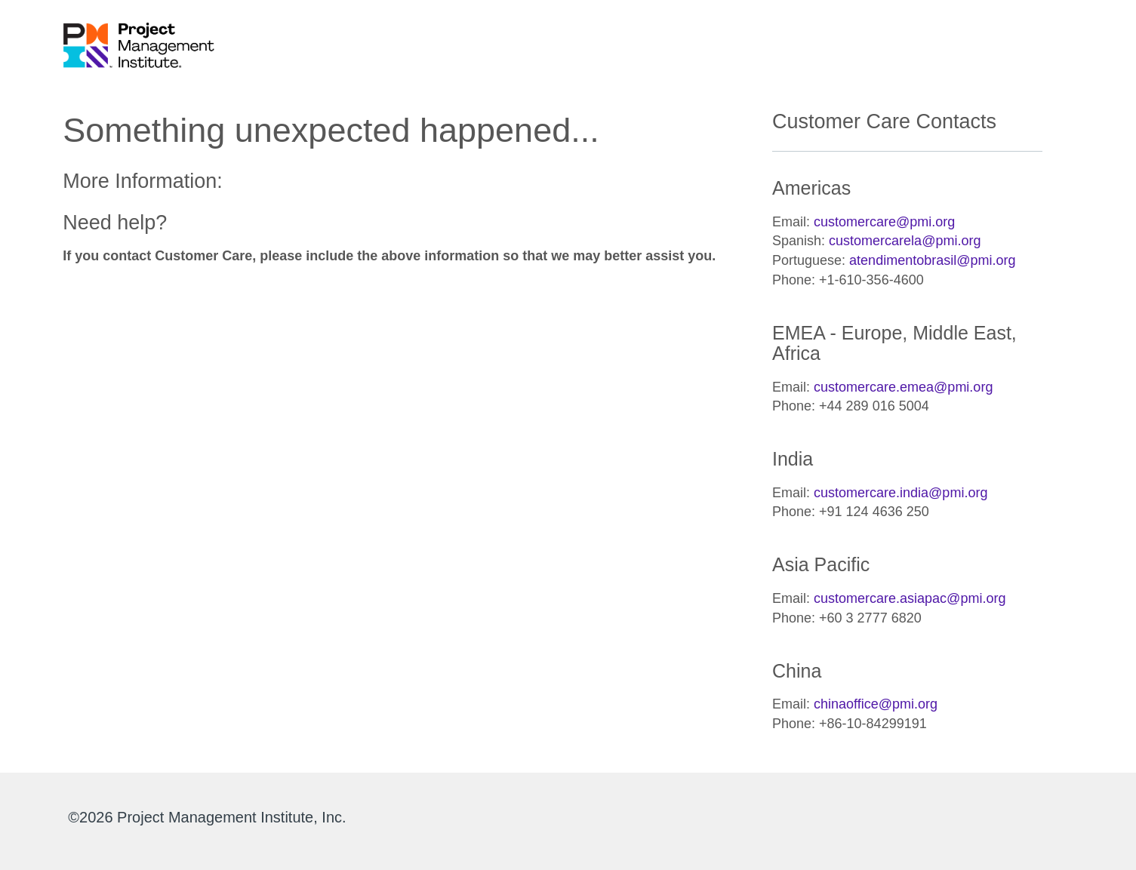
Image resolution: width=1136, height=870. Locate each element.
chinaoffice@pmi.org (875, 704)
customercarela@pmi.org (905, 240)
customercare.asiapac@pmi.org (909, 598)
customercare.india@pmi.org (900, 492)
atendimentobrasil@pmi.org (932, 260)
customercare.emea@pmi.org (903, 387)
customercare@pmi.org (884, 221)
